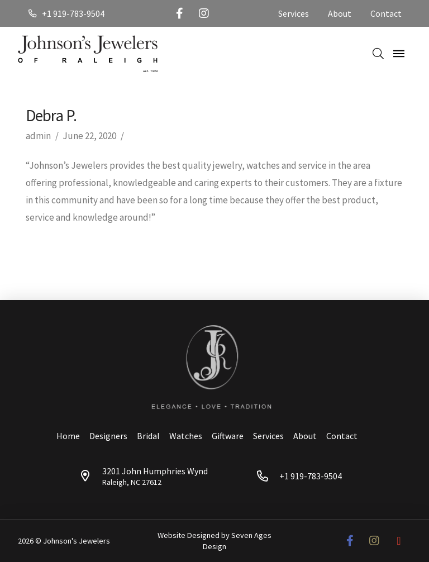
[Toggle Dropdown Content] (378, 53)
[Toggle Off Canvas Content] (399, 53)
